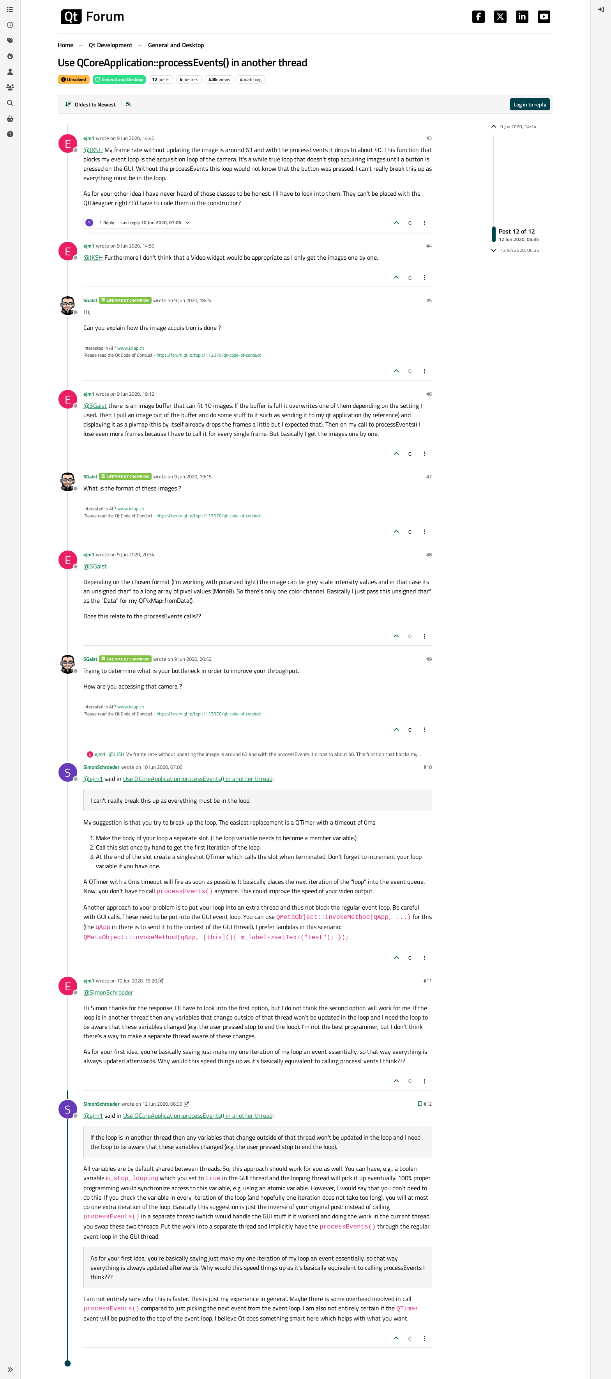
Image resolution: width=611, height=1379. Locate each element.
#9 (429, 659)
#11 (428, 980)
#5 (429, 300)
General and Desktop (119, 79)
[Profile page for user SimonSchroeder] (67, 772)
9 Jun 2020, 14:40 (135, 138)
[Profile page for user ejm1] (67, 143)
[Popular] (10, 56)
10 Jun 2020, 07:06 (162, 767)
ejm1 (88, 138)
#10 (428, 767)
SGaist (90, 300)
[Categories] (10, 9)
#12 (428, 1104)
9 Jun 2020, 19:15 (193, 476)
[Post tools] (425, 223)
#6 (429, 394)
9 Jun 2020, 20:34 (135, 554)
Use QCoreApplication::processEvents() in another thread (197, 778)
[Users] (10, 71)
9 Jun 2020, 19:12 (135, 394)
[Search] (10, 103)
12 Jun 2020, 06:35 (162, 1104)
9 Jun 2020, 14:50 (135, 246)
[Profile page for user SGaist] (67, 305)
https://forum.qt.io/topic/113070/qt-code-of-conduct (209, 355)
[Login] (601, 9)
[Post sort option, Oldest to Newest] (90, 104)
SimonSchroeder (101, 767)
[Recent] (10, 25)
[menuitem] (601, 9)
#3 (429, 138)
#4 (429, 246)
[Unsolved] (10, 134)
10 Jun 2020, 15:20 (137, 980)
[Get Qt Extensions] (10, 118)
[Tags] (10, 40)
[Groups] (10, 87)
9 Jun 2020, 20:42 (193, 659)
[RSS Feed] (128, 104)
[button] (10, 1369)
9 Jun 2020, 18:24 (193, 300)
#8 (429, 554)
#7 (429, 476)
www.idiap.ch (130, 348)
